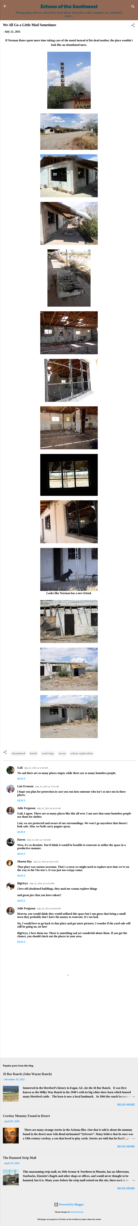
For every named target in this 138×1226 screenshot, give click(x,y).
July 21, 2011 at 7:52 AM (47, 786)
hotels (33, 753)
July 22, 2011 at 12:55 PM (41, 883)
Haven (21, 839)
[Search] (133, 7)
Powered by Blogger (69, 1204)
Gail (19, 767)
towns (62, 753)
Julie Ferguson (26, 808)
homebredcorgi (76, 1212)
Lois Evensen (25, 786)
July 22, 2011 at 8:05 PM (49, 908)
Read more (126, 1104)
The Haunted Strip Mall (19, 1158)
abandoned (18, 753)
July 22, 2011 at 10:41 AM (45, 861)
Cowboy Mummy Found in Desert (26, 1116)
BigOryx (22, 883)
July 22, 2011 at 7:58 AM (38, 839)
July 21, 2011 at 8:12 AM (49, 808)
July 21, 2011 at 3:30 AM (36, 767)
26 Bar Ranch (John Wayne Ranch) (27, 1074)
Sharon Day (24, 861)
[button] (133, 26)
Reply (21, 778)
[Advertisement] (69, 1027)
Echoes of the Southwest (69, 6)
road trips (48, 753)
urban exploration (81, 753)
